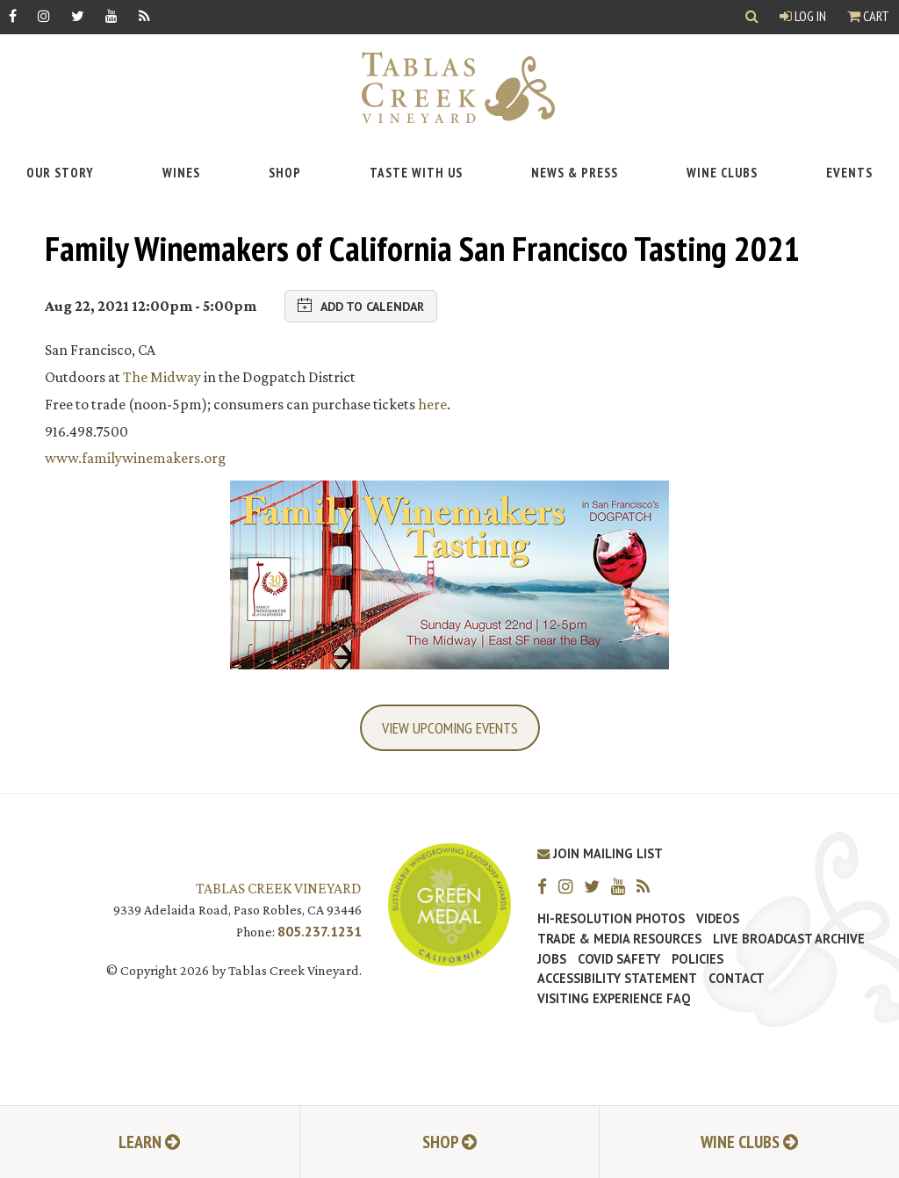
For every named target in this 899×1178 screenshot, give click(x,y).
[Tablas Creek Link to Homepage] (449, 87)
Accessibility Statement (617, 978)
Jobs (551, 959)
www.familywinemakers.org (135, 457)
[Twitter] (77, 15)
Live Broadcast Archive (789, 939)
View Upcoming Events (450, 728)
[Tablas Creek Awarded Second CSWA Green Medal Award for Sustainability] (449, 902)
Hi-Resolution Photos (611, 919)
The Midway (162, 377)
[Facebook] (12, 15)
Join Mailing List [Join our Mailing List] (600, 853)
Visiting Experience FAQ (613, 999)
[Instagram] (44, 15)
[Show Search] (752, 17)
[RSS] (144, 15)
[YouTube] (111, 15)
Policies (697, 959)
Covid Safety (619, 959)
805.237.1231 (319, 931)
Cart (868, 16)
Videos (717, 919)
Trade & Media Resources (619, 939)
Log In (803, 16)
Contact (736, 978)
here (432, 404)
